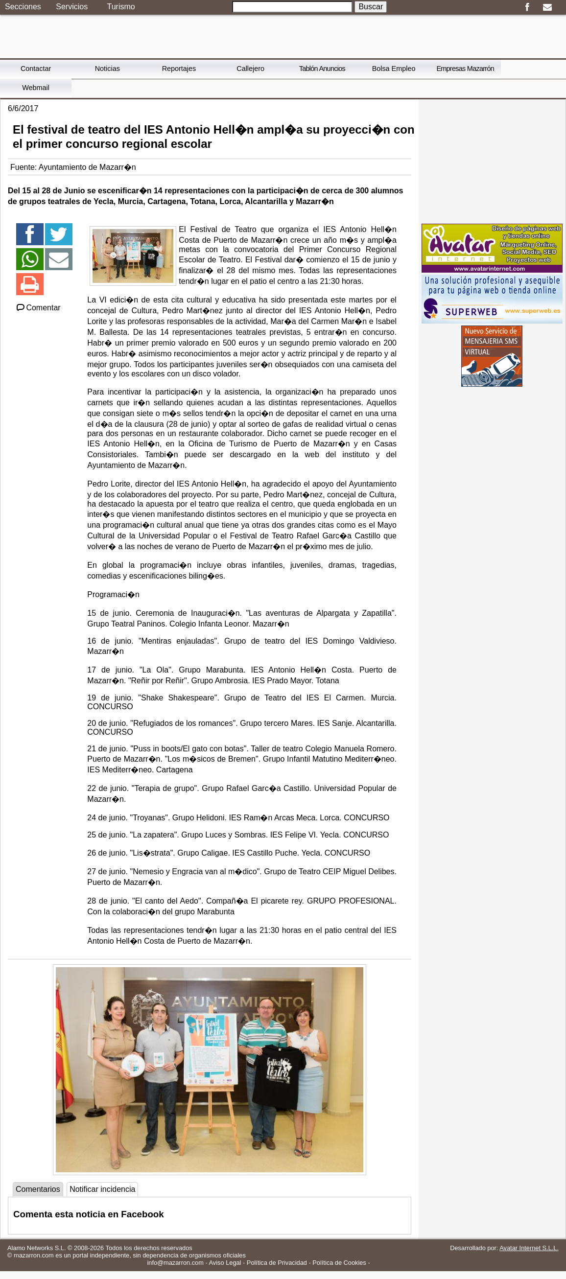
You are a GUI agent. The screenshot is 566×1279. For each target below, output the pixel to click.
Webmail (35, 88)
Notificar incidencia (102, 1189)
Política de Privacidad (277, 1262)
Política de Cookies (339, 1262)
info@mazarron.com (175, 1262)
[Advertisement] (492, 160)
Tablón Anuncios (322, 68)
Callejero (250, 68)
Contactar (36, 68)
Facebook (527, 7)
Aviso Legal (225, 1262)
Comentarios (38, 1189)
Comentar (38, 307)
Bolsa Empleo (394, 68)
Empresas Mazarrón (465, 68)
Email (547, 7)
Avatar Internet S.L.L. (529, 1248)
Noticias (107, 68)
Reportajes (179, 68)
